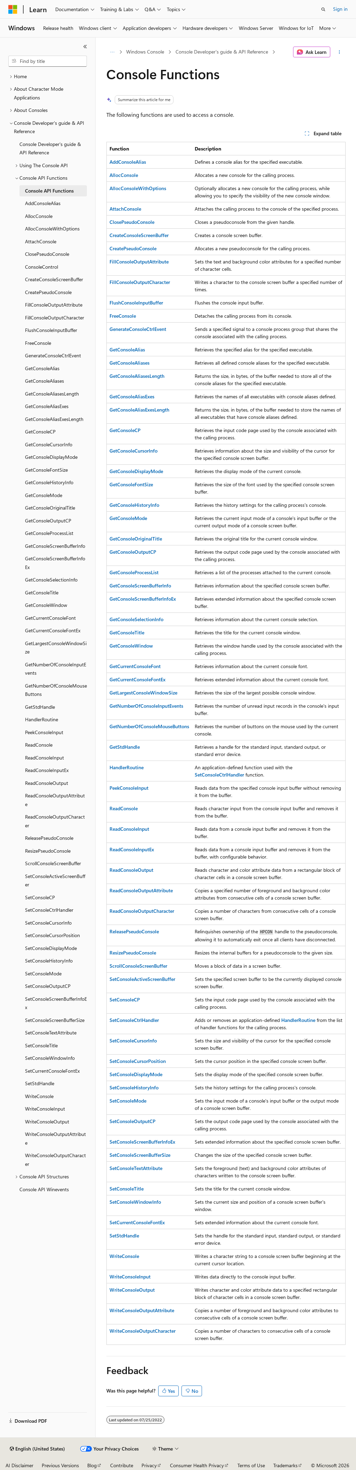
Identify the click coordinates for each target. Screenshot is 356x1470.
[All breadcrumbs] (112, 52)
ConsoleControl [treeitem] (41, 266)
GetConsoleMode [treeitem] (43, 495)
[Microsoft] (12, 9)
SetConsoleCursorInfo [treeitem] (48, 922)
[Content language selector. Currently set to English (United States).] (37, 1448)
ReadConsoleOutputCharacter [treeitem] (55, 821)
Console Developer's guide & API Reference (222, 51)
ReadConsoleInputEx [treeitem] (46, 770)
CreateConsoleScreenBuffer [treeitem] (54, 279)
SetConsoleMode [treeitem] (43, 973)
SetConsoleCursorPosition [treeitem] (52, 935)
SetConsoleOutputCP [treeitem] (48, 986)
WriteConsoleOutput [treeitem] (47, 1121)
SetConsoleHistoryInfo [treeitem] (49, 960)
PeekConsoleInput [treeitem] (44, 732)
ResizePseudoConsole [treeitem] (48, 850)
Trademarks (285, 1465)
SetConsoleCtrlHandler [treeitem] (49, 910)
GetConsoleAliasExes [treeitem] (46, 406)
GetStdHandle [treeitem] (40, 707)
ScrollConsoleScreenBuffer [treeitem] (53, 863)
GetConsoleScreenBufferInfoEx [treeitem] (55, 562)
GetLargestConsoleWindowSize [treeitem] (56, 647)
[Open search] (323, 9)
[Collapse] (85, 46)
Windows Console (145, 51)
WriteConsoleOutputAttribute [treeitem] (55, 1138)
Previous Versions (60, 1465)
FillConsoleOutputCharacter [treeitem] (54, 317)
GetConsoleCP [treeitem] (40, 431)
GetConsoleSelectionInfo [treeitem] (51, 579)
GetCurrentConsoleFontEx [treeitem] (52, 630)
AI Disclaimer (19, 1465)
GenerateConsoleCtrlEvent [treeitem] (53, 355)
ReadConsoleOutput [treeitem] (46, 783)
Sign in (340, 9)
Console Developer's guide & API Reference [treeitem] (50, 148)
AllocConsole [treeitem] (38, 216)
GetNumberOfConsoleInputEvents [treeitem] (55, 668)
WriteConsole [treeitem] (39, 1096)
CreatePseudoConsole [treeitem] (48, 292)
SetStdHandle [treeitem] (39, 1083)
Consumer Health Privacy (197, 1465)
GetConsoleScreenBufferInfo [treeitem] (55, 546)
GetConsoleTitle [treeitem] (41, 592)
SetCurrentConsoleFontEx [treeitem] (52, 1070)
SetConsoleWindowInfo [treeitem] (50, 1058)
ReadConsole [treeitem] (38, 744)
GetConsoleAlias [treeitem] (42, 368)
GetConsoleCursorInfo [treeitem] (48, 444)
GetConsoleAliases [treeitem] (44, 380)
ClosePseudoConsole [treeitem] (47, 254)
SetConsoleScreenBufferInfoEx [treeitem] (56, 1003)
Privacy (149, 1465)
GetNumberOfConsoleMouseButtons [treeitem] (56, 690)
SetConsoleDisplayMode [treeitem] (51, 948)
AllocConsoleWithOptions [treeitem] (52, 228)
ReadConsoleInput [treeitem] (44, 757)
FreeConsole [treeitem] (38, 343)
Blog (92, 1465)
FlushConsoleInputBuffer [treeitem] (51, 330)
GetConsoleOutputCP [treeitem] (48, 520)
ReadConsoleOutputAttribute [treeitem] (55, 799)
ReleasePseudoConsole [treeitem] (49, 838)
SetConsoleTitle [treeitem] (41, 1045)
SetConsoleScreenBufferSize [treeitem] (54, 1020)
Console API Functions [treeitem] (49, 190)
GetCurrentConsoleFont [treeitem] (50, 618)
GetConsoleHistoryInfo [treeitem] (49, 482)
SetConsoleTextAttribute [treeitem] (50, 1032)
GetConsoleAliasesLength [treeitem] (52, 393)
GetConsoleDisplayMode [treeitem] (51, 457)
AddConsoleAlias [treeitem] (42, 203)
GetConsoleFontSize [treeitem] (46, 469)
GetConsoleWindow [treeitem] (46, 605)
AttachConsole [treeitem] (40, 241)
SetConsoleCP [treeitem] (40, 897)
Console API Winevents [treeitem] (44, 1189)
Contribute (121, 1465)
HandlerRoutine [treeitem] (41, 719)
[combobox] (47, 61)
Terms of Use (251, 1465)
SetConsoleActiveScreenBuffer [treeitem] (55, 880)
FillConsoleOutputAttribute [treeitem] (53, 304)
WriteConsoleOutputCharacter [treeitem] (55, 1159)
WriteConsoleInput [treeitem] (45, 1108)
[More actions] (339, 52)
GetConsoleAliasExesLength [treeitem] (54, 419)
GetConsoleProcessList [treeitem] (49, 533)
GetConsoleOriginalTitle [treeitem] (50, 507)
